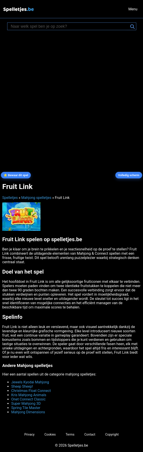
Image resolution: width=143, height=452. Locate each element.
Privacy (29, 434)
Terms (70, 434)
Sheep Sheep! (22, 386)
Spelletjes (10, 198)
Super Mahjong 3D (26, 403)
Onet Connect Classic (28, 399)
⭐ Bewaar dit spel (16, 175)
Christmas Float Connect (31, 391)
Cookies (50, 434)
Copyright (112, 434)
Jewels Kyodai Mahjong (30, 382)
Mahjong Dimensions (28, 412)
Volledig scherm (128, 175)
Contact (89, 434)
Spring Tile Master (25, 408)
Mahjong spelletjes (36, 198)
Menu (132, 9)
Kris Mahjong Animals (28, 395)
